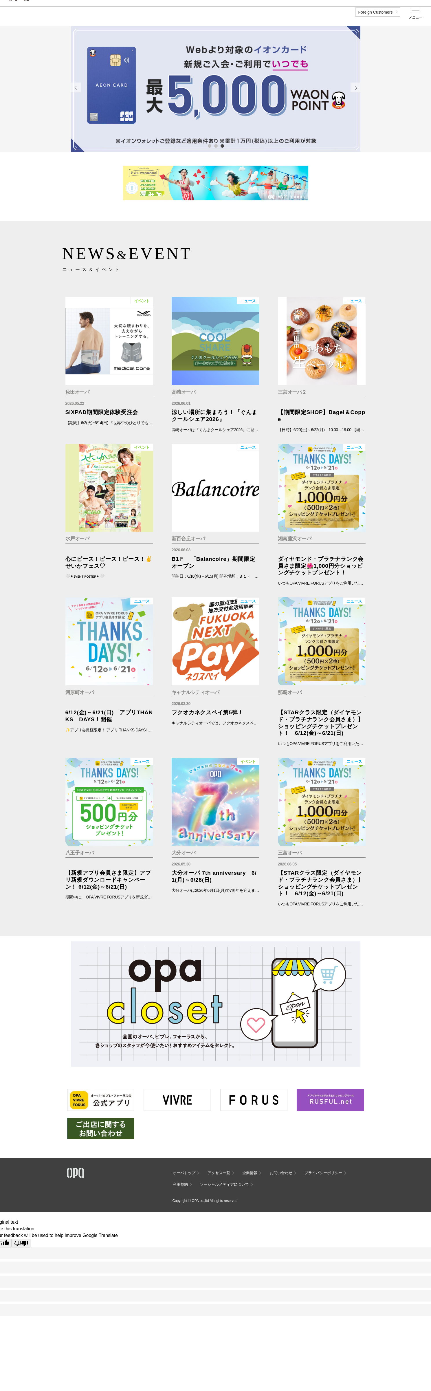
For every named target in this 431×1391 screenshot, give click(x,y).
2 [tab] (215, 145)
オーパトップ (184, 1173)
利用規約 (180, 1184)
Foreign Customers (375, 12)
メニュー (416, 17)
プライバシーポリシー (323, 1173)
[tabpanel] (215, 89)
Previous (76, 87)
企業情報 (249, 1173)
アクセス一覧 (219, 1173)
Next (355, 87)
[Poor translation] (21, 1243)
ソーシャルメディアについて (224, 1184)
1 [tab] (209, 145)
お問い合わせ (281, 1173)
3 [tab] (222, 145)
